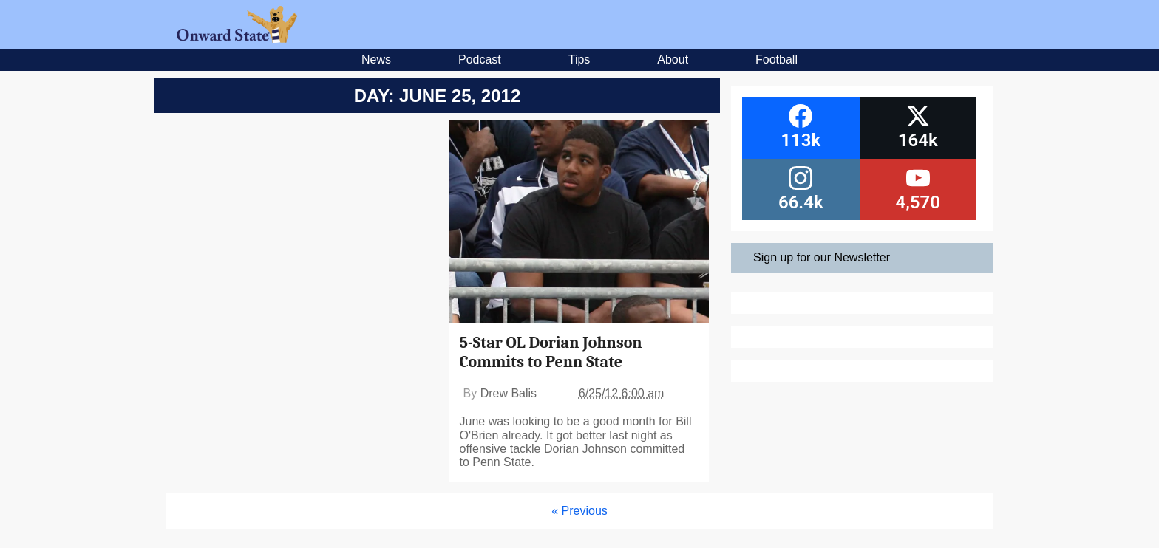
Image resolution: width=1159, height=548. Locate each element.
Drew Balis (508, 393)
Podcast (479, 59)
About (672, 59)
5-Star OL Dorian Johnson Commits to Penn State (551, 352)
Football (776, 59)
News (376, 59)
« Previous (579, 510)
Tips (579, 59)
